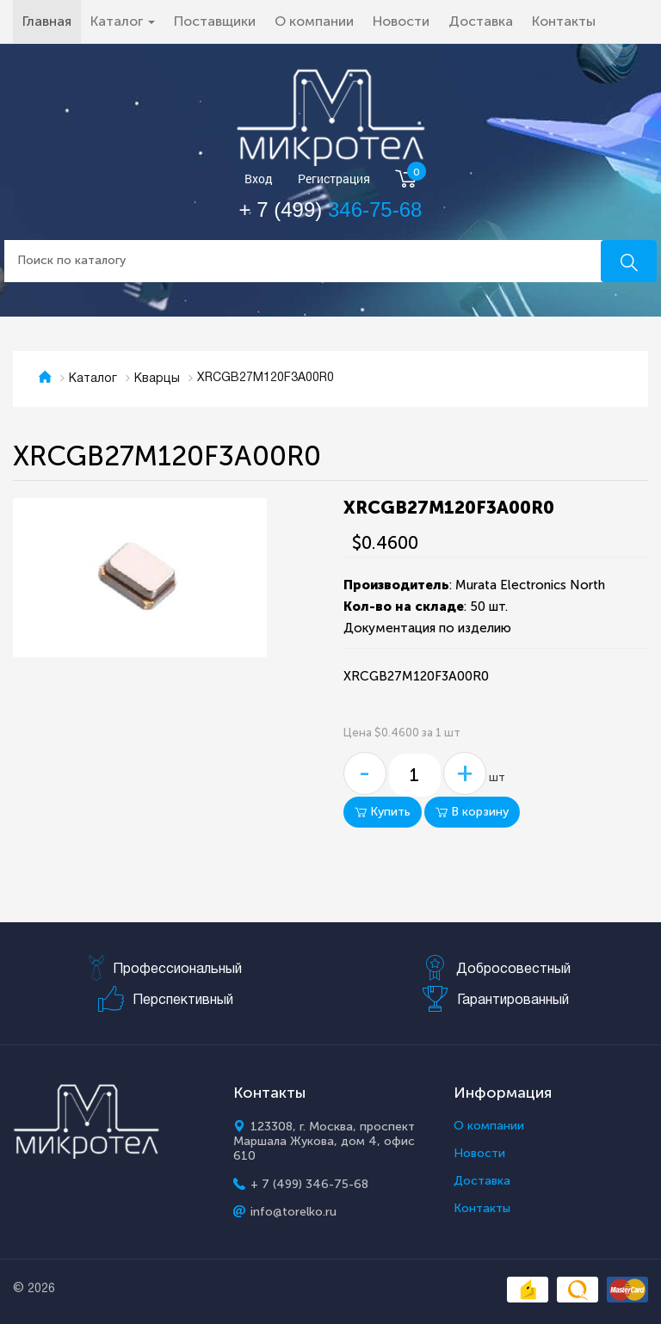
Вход (258, 179)
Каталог (93, 379)
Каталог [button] (122, 21)
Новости (401, 21)
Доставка (480, 21)
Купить (383, 811)
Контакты (564, 21)
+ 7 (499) (331, 209)
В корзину (472, 811)
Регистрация (334, 179)
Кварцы (157, 379)
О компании (314, 21)
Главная (51, 20)
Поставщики (215, 21)
